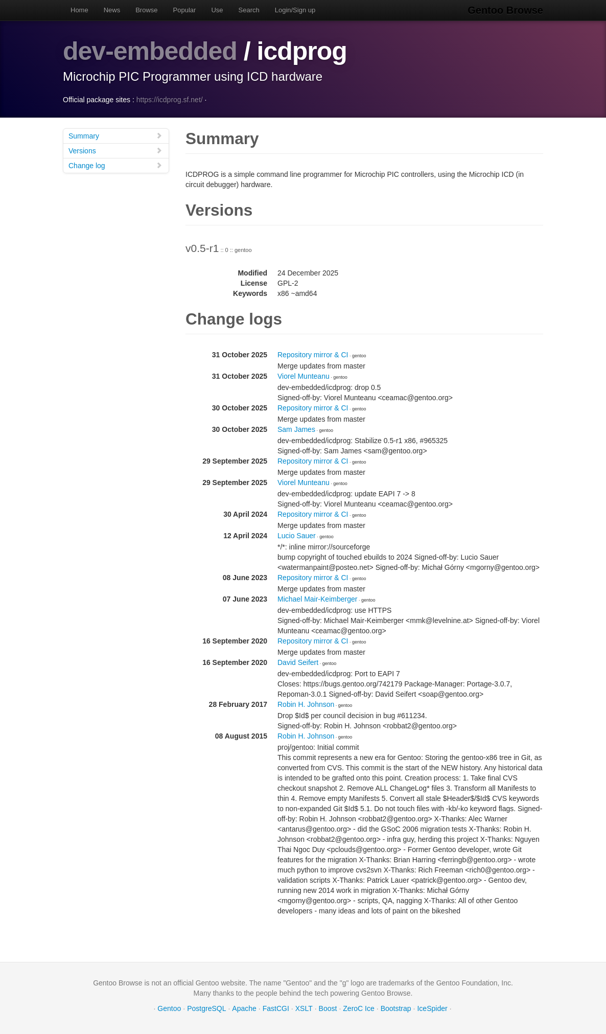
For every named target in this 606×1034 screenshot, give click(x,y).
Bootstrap (396, 1008)
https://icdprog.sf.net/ (169, 100)
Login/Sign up (295, 10)
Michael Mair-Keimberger (317, 599)
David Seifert (297, 662)
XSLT (304, 1008)
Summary (115, 135)
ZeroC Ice (358, 1008)
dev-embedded (150, 51)
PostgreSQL (206, 1008)
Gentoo (169, 1008)
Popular (184, 10)
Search (249, 10)
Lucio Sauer (296, 536)
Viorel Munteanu (303, 376)
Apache (244, 1008)
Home (79, 10)
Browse (146, 10)
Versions (115, 150)
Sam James (296, 429)
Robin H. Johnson (305, 704)
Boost (328, 1008)
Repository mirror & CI (312, 355)
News (112, 10)
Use (217, 10)
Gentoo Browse (505, 10)
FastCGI (276, 1008)
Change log (115, 165)
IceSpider (432, 1008)
